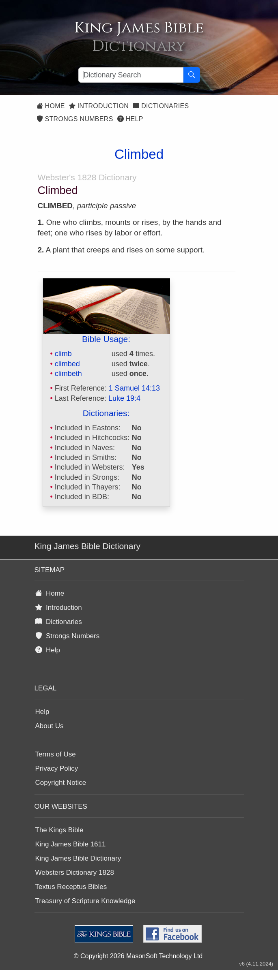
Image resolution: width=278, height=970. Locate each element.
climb (63, 354)
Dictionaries (161, 106)
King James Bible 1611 (70, 844)
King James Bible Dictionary (78, 858)
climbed (67, 364)
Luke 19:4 (124, 398)
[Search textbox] (130, 75)
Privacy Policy (56, 768)
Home (51, 106)
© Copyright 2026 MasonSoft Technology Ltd (138, 956)
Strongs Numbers (75, 118)
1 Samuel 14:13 (134, 388)
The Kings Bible (59, 830)
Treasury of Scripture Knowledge (85, 901)
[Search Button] (191, 75)
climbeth (68, 374)
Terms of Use (55, 754)
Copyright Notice (60, 782)
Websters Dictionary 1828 (74, 872)
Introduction (99, 106)
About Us (49, 726)
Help (130, 118)
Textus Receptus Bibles (71, 887)
